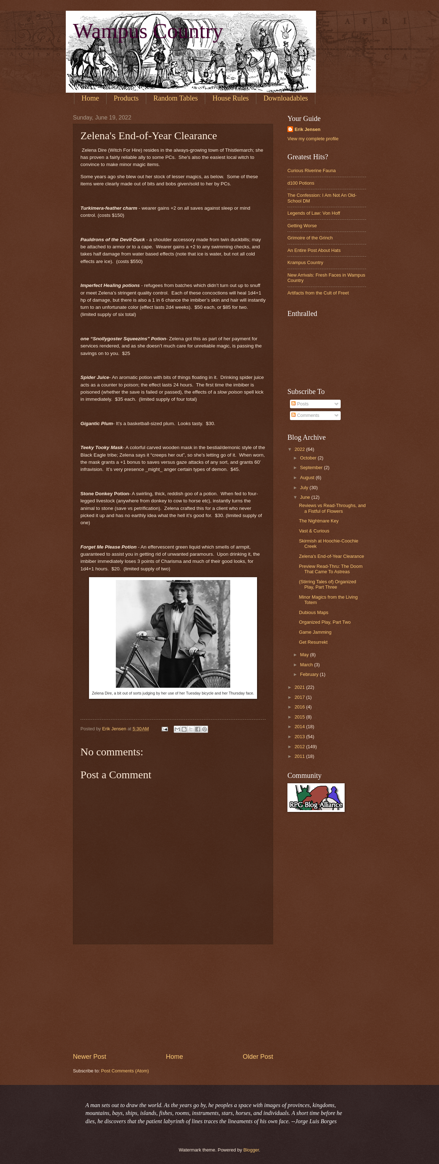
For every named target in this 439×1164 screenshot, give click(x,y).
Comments (305, 415)
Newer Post (89, 1056)
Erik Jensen (307, 129)
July (304, 487)
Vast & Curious (314, 531)
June (305, 497)
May (305, 654)
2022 (300, 449)
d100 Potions (300, 183)
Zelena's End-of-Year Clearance (331, 556)
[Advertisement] (173, 998)
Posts (300, 403)
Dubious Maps (313, 612)
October (308, 458)
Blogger (251, 1150)
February (310, 674)
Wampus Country (148, 31)
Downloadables (285, 98)
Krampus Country (305, 262)
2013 (300, 736)
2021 (300, 687)
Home (90, 98)
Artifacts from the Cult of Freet (318, 293)
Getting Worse (302, 225)
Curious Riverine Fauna (311, 170)
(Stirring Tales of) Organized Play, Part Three (327, 584)
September (312, 467)
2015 (300, 717)
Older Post (258, 1056)
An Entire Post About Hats (314, 250)
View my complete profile (313, 138)
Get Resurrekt (313, 642)
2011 (300, 756)
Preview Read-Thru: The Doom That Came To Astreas (330, 569)
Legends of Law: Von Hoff (313, 213)
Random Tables (175, 98)
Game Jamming (315, 632)
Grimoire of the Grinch (310, 237)
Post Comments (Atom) (125, 1070)
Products (126, 98)
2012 (300, 746)
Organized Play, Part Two (325, 622)
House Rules (230, 98)
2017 (300, 697)
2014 (300, 726)
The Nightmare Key (319, 520)
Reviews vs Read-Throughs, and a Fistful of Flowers (332, 508)
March (307, 664)
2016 (300, 707)
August (308, 477)
